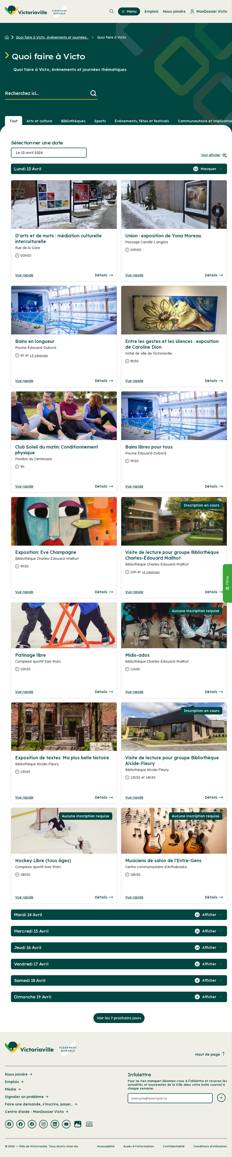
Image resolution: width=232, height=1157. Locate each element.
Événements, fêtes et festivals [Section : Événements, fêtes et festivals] (142, 121)
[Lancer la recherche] (93, 93)
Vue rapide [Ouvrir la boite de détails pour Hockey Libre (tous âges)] (24, 897)
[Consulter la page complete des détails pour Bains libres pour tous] (174, 456)
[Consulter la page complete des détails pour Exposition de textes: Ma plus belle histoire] (64, 767)
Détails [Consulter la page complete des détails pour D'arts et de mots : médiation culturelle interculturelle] (104, 275)
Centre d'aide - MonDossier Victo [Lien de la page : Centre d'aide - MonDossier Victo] (37, 1111)
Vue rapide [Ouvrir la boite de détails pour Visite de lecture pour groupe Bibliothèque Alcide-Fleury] (134, 797)
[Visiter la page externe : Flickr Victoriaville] (78, 1124)
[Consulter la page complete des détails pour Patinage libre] (64, 664)
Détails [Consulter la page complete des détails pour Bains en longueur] (104, 381)
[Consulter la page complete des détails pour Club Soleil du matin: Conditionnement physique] (64, 459)
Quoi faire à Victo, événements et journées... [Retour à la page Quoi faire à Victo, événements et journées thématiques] (52, 37)
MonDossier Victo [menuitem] (208, 11)
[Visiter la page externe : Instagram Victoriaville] (43, 1124)
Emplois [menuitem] (151, 11)
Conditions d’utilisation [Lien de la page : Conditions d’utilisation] (210, 1146)
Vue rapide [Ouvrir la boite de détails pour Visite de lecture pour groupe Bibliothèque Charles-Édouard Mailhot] (134, 592)
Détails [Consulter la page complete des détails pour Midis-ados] (214, 692)
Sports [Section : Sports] (100, 121)
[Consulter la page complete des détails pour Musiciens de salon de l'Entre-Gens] (174, 870)
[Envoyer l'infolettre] (221, 1098)
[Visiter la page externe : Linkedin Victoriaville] (55, 1124)
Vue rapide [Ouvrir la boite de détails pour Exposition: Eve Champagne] (24, 592)
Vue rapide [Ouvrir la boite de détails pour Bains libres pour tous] (134, 486)
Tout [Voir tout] (13, 121)
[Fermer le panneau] (227, 583)
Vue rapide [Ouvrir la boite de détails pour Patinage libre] (24, 692)
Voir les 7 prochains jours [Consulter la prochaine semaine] (119, 1018)
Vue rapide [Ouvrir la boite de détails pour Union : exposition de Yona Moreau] (134, 275)
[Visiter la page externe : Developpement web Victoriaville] (89, 1124)
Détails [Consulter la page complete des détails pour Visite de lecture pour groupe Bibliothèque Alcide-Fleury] (214, 797)
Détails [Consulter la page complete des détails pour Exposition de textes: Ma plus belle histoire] (104, 797)
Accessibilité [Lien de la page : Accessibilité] (106, 1146)
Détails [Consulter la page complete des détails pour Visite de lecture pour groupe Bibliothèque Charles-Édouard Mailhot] (214, 592)
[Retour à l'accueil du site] (8, 37)
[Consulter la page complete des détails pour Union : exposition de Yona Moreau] (174, 245)
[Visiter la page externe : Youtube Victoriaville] (66, 1124)
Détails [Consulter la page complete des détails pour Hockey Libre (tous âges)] (104, 897)
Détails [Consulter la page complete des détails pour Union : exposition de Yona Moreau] (214, 275)
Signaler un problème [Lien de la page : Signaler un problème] (27, 1096)
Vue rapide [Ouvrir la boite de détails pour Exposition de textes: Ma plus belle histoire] (24, 797)
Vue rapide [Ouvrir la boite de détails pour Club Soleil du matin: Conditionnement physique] (24, 486)
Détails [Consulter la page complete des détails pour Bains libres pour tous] (214, 486)
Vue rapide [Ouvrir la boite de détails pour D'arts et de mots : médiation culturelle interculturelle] (24, 275)
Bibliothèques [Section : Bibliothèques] (73, 121)
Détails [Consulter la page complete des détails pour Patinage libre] (104, 692)
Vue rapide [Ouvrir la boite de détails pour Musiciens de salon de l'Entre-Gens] (134, 897)
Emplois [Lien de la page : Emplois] (14, 1082)
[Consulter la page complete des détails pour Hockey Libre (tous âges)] (64, 870)
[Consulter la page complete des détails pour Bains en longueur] (64, 350)
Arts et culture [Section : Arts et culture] (39, 121)
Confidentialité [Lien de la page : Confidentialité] (174, 1146)
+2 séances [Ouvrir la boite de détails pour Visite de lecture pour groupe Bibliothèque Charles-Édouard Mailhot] (151, 572)
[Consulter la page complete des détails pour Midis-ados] (174, 664)
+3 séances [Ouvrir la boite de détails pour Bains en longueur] (39, 355)
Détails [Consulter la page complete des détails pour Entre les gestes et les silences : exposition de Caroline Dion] (214, 381)
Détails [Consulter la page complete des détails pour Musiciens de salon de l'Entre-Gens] (214, 897)
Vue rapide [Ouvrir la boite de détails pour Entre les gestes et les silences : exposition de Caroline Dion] (134, 381)
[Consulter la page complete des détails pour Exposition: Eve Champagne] (64, 561)
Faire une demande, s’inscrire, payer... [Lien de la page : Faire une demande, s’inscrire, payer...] (41, 1104)
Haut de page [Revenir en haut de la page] (210, 1054)
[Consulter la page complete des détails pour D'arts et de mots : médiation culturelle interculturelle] (64, 247)
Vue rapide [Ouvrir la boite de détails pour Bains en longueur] (24, 381)
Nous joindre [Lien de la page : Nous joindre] (19, 1074)
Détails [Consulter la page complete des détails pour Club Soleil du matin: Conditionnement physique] (104, 486)
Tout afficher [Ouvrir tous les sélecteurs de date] (214, 155)
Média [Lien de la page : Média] (13, 1089)
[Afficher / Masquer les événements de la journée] (212, 169)
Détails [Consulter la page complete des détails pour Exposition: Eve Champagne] (104, 592)
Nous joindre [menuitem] (174, 11)
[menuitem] (36, 11)
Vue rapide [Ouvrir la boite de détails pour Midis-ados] (134, 692)
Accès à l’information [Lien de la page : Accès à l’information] (138, 1146)
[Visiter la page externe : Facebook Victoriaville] (9, 1124)
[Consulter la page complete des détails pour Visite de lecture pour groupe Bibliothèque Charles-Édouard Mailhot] (174, 564)
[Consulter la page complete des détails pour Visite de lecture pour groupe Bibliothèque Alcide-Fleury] (174, 769)
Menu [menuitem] (129, 11)
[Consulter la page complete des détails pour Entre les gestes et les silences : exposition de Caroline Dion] (174, 353)
